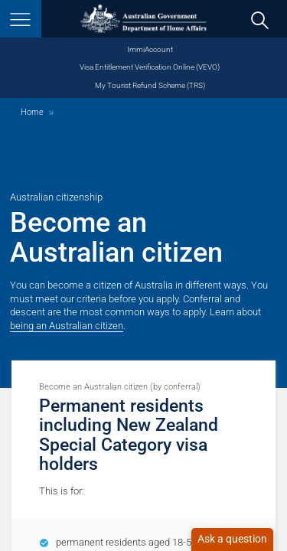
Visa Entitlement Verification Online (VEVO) (150, 67)
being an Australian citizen (66, 325)
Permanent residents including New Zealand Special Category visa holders (128, 435)
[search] (260, 19)
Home (32, 112)
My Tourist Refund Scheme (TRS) (150, 85)
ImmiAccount (150, 49)
